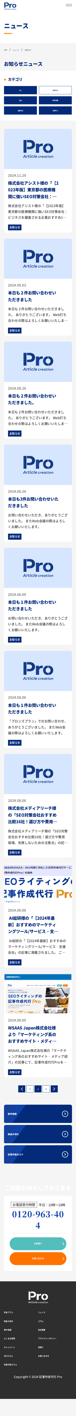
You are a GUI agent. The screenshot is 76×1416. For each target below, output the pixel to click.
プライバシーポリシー (54, 1354)
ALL (20, 90)
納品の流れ (21, 1151)
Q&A (20, 100)
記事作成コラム (15, 1381)
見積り (43, 1363)
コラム (43, 1337)
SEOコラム (12, 1372)
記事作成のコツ (25, 1171)
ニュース (44, 1328)
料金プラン (12, 1328)
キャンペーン (14, 1363)
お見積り (38, 1260)
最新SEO (20, 110)
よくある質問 (14, 1354)
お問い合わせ (38, 1275)
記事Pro (55, 110)
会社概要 (44, 1346)
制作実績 (55, 100)
